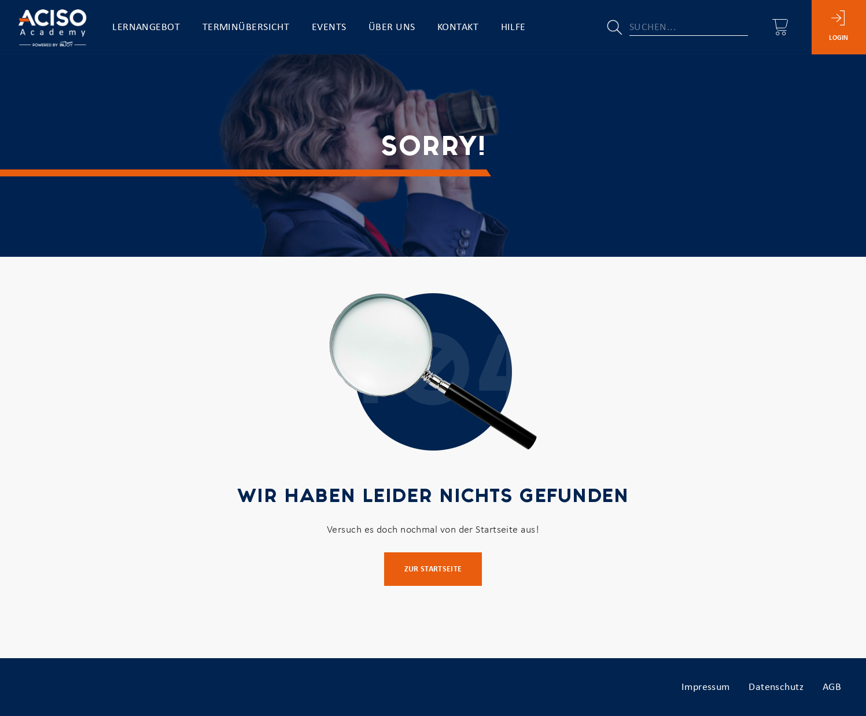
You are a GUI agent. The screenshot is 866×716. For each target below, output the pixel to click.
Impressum (705, 687)
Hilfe (513, 27)
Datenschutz (776, 687)
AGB (832, 687)
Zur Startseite (433, 569)
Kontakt (457, 27)
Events (329, 27)
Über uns (391, 27)
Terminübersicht (246, 27)
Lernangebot (146, 27)
